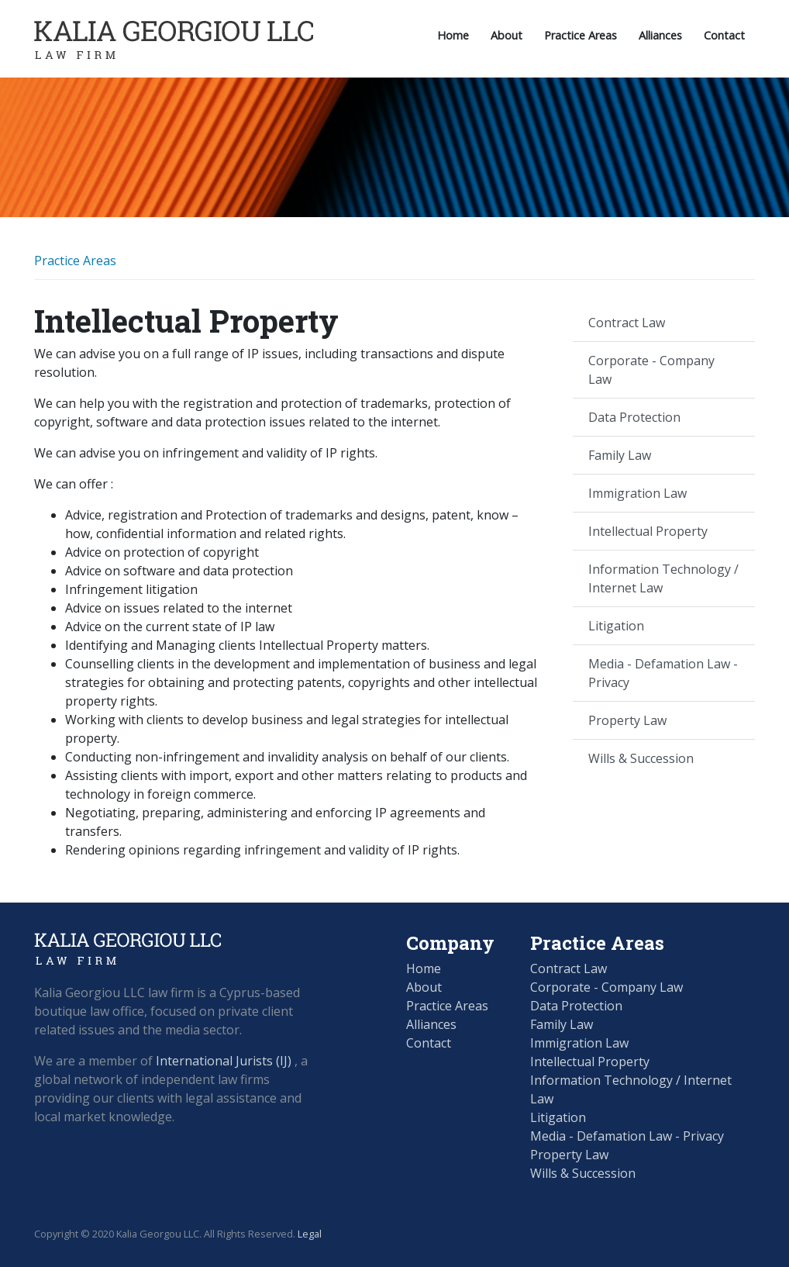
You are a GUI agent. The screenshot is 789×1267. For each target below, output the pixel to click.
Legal (310, 1234)
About (506, 35)
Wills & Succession (641, 758)
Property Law (627, 720)
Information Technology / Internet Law (663, 578)
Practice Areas (580, 35)
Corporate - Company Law (651, 370)
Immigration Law (637, 493)
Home (453, 35)
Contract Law (626, 322)
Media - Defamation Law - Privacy (663, 673)
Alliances (660, 35)
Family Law (619, 455)
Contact (724, 35)
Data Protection (634, 417)
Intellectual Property (648, 531)
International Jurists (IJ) (223, 1060)
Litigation (616, 625)
